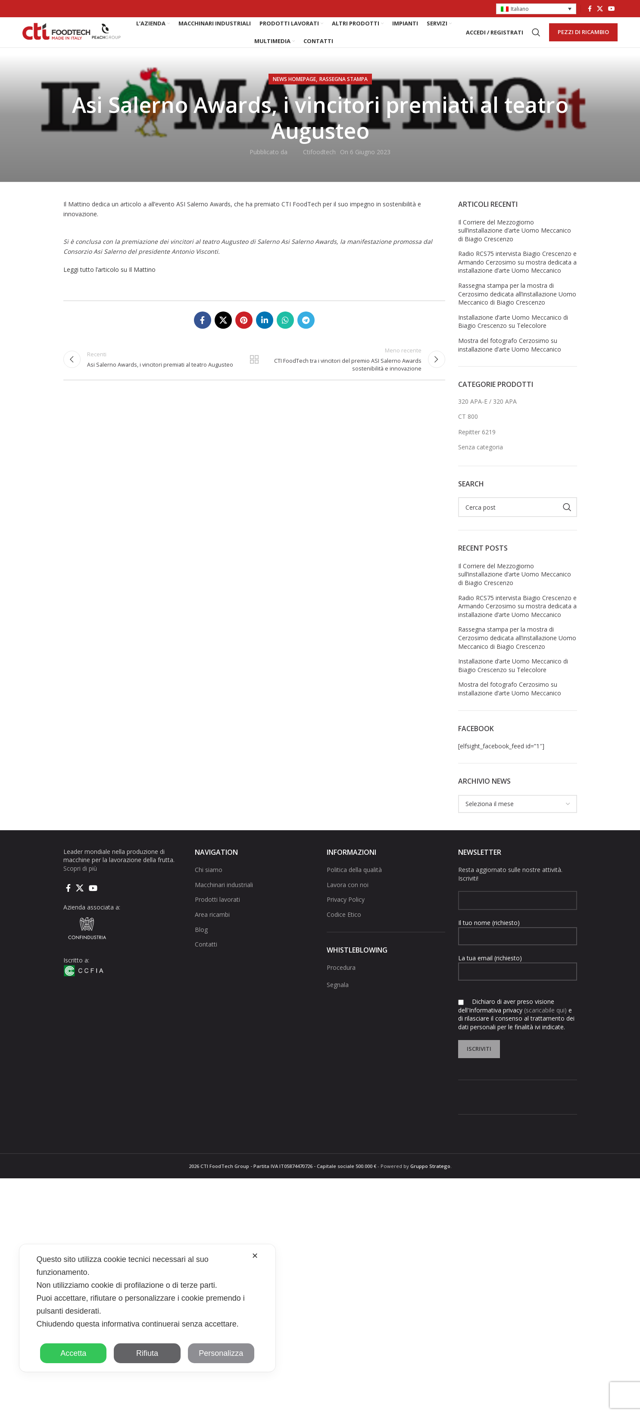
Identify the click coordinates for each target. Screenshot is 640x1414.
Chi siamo (208, 885)
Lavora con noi (347, 900)
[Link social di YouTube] (612, 9)
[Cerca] (536, 40)
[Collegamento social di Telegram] (306, 335)
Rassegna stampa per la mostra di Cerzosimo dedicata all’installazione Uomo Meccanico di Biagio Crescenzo (517, 309)
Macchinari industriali (224, 900)
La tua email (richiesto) (517, 979)
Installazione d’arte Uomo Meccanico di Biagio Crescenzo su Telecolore (513, 337)
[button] (536, 9)
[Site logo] (72, 40)
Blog (201, 945)
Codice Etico (344, 930)
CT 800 (468, 432)
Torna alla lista (254, 378)
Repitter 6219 (477, 447)
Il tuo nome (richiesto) (517, 944)
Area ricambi (212, 930)
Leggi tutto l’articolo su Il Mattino (109, 285)
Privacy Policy (346, 915)
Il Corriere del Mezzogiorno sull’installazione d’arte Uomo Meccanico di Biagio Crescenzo (514, 245)
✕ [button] (255, 1256)
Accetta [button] (73, 1353)
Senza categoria (480, 462)
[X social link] (600, 9)
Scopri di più (80, 884)
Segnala (338, 1000)
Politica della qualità (354, 885)
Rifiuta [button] (147, 1353)
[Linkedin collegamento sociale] (264, 335)
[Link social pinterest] (244, 335)
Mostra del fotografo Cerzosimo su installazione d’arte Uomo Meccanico (509, 360)
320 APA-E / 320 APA (487, 416)
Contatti (206, 960)
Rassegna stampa (343, 94)
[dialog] (147, 1308)
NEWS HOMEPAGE (294, 94)
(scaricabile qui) (545, 1026)
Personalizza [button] (221, 1353)
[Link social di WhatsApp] (285, 335)
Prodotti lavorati (217, 915)
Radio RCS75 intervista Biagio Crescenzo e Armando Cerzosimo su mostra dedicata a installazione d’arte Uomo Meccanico (517, 277)
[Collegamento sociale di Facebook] (589, 9)
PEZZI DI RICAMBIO (583, 40)
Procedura (341, 983)
